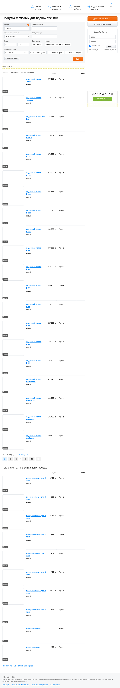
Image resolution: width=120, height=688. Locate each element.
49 (32, 459)
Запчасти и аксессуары (54, 7)
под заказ (59, 44)
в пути (67, 44)
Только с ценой (39, 53)
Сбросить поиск (12, 59)
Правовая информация (40, 684)
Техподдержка (55, 684)
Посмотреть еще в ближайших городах (18, 666)
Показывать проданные (17, 53)
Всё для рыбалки (74, 7)
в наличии (50, 44)
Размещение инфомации (20, 684)
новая (39, 44)
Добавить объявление (103, 19)
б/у (34, 44)
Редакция (5, 684)
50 (39, 459)
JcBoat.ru (14, 4)
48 (25, 459)
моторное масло (33, 628)
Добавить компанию (102, 24)
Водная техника (35, 7)
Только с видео (75, 53)
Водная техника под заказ (95, 7)
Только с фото (57, 53)
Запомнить (96, 46)
